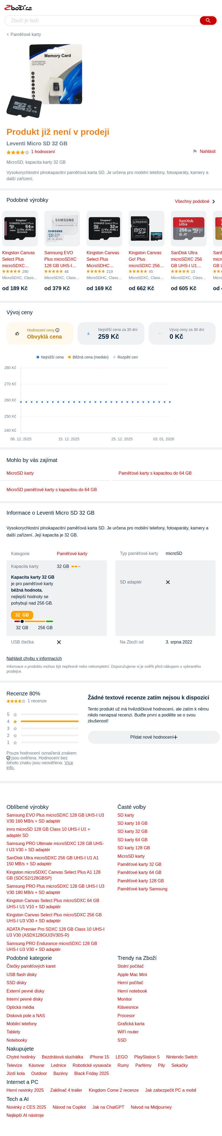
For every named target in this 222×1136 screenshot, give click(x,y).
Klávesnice (128, 1007)
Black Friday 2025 (91, 1073)
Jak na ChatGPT (108, 1107)
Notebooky (16, 1040)
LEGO (122, 1057)
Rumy (123, 1065)
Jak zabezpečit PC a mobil (170, 1090)
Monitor (125, 999)
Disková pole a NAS (25, 1015)
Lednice (58, 1065)
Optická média (20, 1007)
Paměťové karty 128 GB (141, 881)
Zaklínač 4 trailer (66, 1090)
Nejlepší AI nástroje (25, 1115)
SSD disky (16, 982)
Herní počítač (130, 982)
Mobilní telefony (21, 1023)
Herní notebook (132, 991)
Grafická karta (131, 1023)
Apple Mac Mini (132, 974)
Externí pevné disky (25, 991)
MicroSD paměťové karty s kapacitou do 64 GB (51, 489)
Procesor (126, 1015)
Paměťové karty (26, 34)
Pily (161, 1065)
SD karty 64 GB (133, 839)
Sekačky (179, 1065)
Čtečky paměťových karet (30, 966)
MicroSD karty (20, 473)
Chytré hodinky (20, 1057)
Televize (14, 1065)
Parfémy (143, 1065)
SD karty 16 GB (133, 823)
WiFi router (128, 1032)
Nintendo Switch (182, 1057)
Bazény (60, 1073)
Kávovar (37, 1065)
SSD (122, 1040)
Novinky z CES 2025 (26, 1107)
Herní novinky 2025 (25, 1090)
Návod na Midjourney (151, 1107)
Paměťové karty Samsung (143, 889)
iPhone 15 (99, 1057)
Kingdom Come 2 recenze (114, 1090)
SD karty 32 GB (133, 831)
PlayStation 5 (147, 1057)
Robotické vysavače (92, 1065)
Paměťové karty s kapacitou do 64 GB (155, 473)
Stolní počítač (131, 966)
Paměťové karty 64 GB (140, 872)
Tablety (13, 1032)
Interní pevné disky (24, 999)
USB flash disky (21, 974)
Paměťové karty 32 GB (140, 864)
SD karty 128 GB (134, 848)
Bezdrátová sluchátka (62, 1057)
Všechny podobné (195, 201)
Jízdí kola (15, 1073)
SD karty (126, 815)
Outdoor (39, 1073)
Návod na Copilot (69, 1107)
